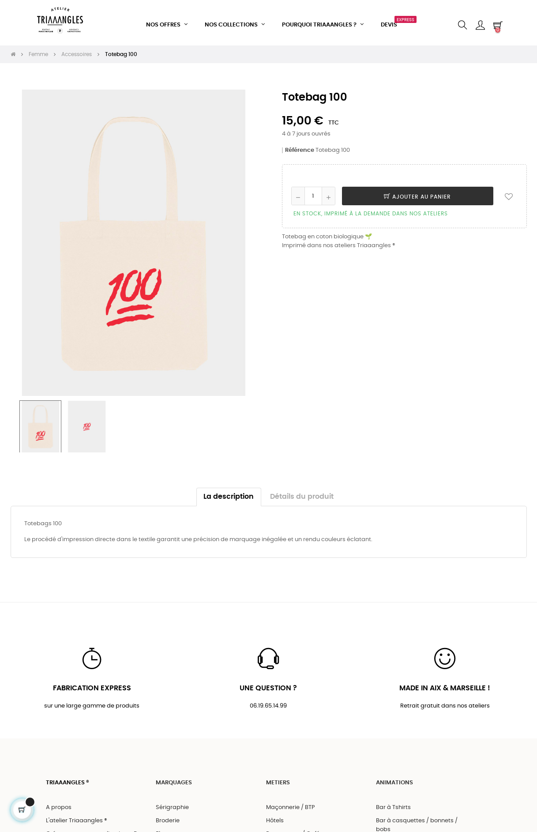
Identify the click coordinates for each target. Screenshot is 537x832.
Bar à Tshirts (393, 804)
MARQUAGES (174, 780)
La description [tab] (228, 492)
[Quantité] (313, 192)
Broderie (168, 817)
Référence (299, 146)
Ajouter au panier (417, 193)
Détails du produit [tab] (302, 492)
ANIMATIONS (394, 780)
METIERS (278, 780)
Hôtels (275, 817)
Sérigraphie (172, 804)
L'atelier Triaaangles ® (76, 817)
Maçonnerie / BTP (290, 804)
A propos (58, 804)
